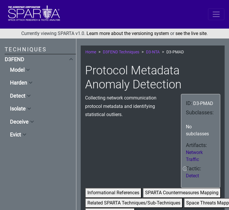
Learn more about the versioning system (128, 33)
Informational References (113, 192)
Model (17, 70)
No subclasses (197, 130)
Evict (15, 135)
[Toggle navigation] (216, 14)
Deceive (19, 122)
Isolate (18, 109)
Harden (18, 83)
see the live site (191, 33)
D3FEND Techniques (121, 52)
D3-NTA (153, 52)
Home (90, 52)
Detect (17, 96)
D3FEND (14, 59)
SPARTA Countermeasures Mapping (182, 192)
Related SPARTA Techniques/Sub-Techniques (133, 203)
